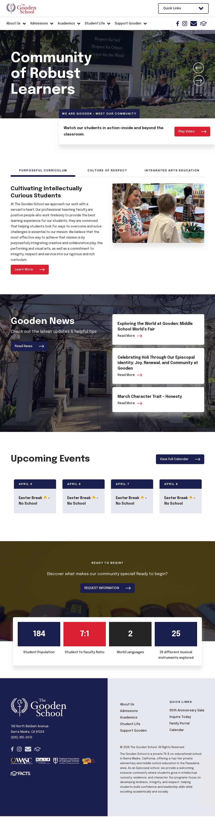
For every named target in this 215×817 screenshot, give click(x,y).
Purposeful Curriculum (43, 170)
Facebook (177, 23)
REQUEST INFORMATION (107, 589)
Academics (128, 718)
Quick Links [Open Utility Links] (183, 8)
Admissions (129, 712)
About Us (127, 705)
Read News (29, 346)
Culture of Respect (107, 170)
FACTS (203, 23)
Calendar (176, 731)
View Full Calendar (180, 460)
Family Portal (179, 724)
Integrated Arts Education (172, 170)
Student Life (130, 725)
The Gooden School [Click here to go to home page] (21, 9)
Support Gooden (133, 731)
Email (193, 23)
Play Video (192, 131)
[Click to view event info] (35, 497)
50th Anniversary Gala (186, 711)
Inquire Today (180, 717)
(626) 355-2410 (21, 738)
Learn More (30, 269)
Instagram (184, 23)
